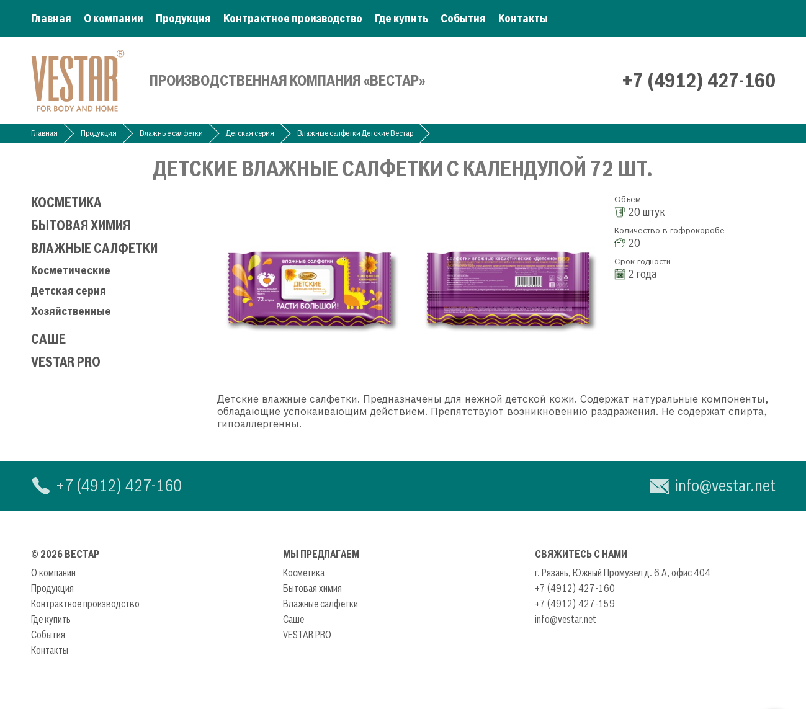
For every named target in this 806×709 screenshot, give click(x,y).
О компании (113, 18)
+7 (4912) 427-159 (575, 603)
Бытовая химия (80, 225)
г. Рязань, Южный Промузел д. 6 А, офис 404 (622, 572)
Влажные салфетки (171, 133)
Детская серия (250, 133)
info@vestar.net (725, 485)
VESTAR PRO (66, 362)
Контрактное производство (292, 18)
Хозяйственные (71, 311)
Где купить (401, 18)
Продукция (183, 18)
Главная (51, 18)
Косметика (66, 202)
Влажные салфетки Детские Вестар (355, 133)
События (463, 18)
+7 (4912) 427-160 (699, 80)
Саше (48, 339)
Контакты (523, 18)
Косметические (70, 270)
